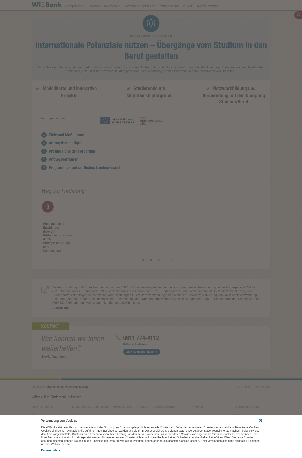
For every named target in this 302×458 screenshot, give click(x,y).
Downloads (185, 5)
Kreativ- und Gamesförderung (87, 401)
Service (197, 413)
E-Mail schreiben (135, 325)
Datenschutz (50, 450)
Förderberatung (201, 396)
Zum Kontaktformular (140, 332)
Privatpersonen (74, 15)
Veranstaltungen (163, 5)
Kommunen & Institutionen (140, 15)
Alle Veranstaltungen (244, 410)
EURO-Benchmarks (244, 396)
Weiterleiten (262, 367)
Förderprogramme (208, 5)
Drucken (244, 367)
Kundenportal (60, 288)
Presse (196, 401)
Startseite (37, 367)
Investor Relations (207, 15)
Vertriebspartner (169, 15)
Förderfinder (231, 5)
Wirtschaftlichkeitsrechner (125, 401)
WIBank (188, 15)
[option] (77, 227)
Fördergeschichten (202, 407)
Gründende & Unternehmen (104, 15)
